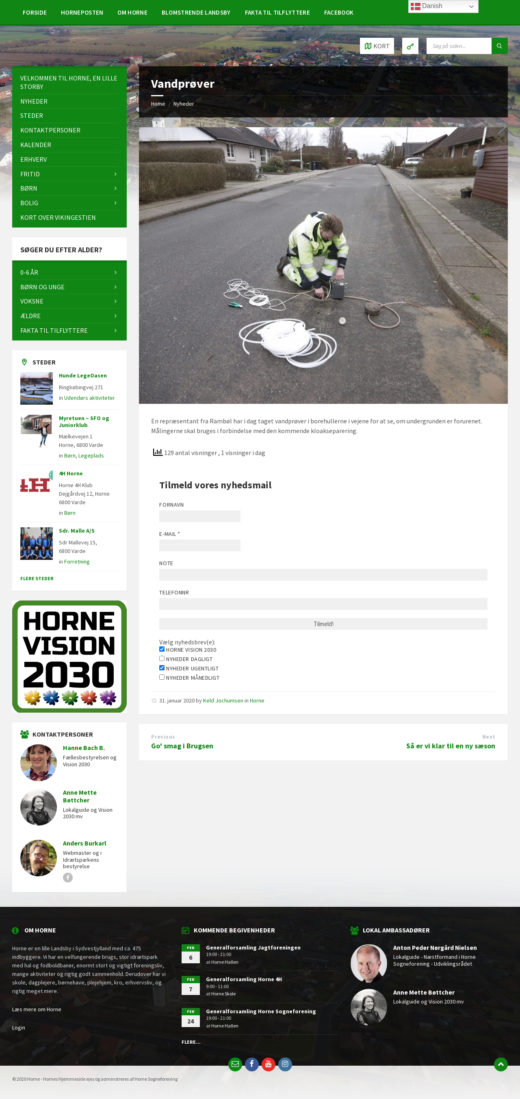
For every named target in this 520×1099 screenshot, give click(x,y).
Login (18, 1027)
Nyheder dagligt (185, 659)
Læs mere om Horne (36, 1009)
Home (158, 103)
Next (488, 736)
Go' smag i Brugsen (182, 745)
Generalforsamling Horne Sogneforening (261, 1011)
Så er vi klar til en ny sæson (450, 745)
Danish (426, 6)
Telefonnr (174, 592)
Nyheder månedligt (189, 677)
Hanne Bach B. (84, 748)
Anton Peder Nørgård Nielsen (435, 948)
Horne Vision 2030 (187, 649)
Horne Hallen (224, 962)
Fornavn (171, 504)
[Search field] (467, 46)
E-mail (169, 534)
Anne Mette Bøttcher (80, 796)
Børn (70, 455)
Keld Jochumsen (223, 700)
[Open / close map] (377, 46)
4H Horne (71, 473)
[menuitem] (34, 12)
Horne (257, 700)
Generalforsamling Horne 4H (244, 979)
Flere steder (37, 578)
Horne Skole (223, 994)
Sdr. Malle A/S (77, 530)
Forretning (77, 561)
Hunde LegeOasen (83, 375)
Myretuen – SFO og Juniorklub (84, 421)
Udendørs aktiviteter (89, 397)
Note (166, 563)
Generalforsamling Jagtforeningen (253, 947)
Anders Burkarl (84, 843)
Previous (163, 736)
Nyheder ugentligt (189, 668)
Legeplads (91, 455)
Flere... (191, 1042)
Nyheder (183, 103)
